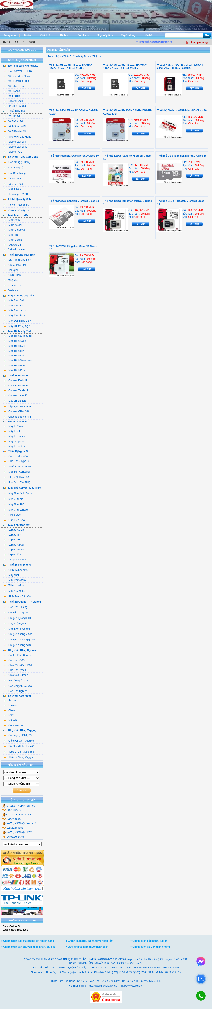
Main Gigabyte (14, 229)
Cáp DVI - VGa (14, 660)
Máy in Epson (14, 441)
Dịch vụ (64, 35)
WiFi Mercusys (14, 86)
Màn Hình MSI (14, 365)
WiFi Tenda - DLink (17, 76)
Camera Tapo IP (15, 395)
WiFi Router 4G (15, 131)
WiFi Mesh (12, 115)
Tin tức (28, 35)
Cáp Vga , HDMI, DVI (18, 735)
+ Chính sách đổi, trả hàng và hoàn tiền (89, 940)
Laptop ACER (14, 529)
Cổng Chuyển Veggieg (19, 740)
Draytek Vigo (13, 101)
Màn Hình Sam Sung (18, 335)
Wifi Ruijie (12, 95)
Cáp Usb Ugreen (15, 691)
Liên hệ (147, 35)
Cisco (9, 710)
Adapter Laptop (15, 559)
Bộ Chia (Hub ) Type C (19, 746)
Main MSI (11, 234)
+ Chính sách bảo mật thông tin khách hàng (27, 940)
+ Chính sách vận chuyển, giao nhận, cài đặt (28, 946)
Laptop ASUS (14, 544)
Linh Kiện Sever (15, 520)
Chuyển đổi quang (16, 612)
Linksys (10, 705)
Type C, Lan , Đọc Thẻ (19, 751)
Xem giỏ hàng (199, 42)
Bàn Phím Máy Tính (17, 259)
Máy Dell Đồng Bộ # (17, 320)
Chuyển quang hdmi (17, 645)
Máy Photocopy (15, 579)
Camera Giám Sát (16, 411)
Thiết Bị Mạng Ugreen (18, 466)
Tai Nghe (11, 270)
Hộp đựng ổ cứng (16, 680)
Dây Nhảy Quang (16, 623)
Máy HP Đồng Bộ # (17, 326)
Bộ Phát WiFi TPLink (18, 71)
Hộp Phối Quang (15, 607)
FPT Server (12, 514)
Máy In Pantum (15, 446)
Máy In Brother (14, 436)
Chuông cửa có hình (18, 416)
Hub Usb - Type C (16, 461)
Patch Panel (13, 178)
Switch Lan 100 (15, 141)
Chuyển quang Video (18, 634)
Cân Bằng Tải (14, 167)
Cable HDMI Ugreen (17, 655)
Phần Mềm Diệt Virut (18, 596)
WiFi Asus (12, 91)
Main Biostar (13, 239)
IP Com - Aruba (15, 105)
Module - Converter (17, 471)
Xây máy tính (105, 35)
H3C (9, 715)
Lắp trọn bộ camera (17, 406)
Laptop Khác (13, 554)
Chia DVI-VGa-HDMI (18, 665)
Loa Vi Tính (12, 285)
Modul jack (12, 188)
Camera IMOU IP (16, 385)
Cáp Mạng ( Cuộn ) (17, 162)
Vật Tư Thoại (13, 183)
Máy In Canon (14, 426)
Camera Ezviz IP (15, 380)
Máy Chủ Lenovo (16, 509)
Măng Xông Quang (17, 628)
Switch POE (13, 151)
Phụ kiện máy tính (16, 477)
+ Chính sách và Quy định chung (150, 946)
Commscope (13, 725)
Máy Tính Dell (14, 300)
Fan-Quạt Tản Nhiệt (17, 482)
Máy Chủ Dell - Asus (18, 493)
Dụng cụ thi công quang (19, 639)
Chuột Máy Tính (15, 265)
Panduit (10, 700)
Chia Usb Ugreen (16, 675)
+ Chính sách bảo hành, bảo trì (149, 940)
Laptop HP (12, 534)
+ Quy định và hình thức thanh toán (87, 946)
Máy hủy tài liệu (15, 590)
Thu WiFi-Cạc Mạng (17, 136)
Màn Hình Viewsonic (18, 360)
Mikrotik (10, 720)
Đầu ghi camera (15, 400)
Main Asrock (13, 224)
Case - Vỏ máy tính (17, 210)
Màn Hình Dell (14, 345)
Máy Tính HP (13, 305)
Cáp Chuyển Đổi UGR (19, 686)
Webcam (11, 290)
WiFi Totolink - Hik (16, 81)
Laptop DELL (13, 539)
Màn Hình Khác (15, 370)
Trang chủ (10, 35)
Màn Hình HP (14, 350)
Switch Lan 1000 (15, 146)
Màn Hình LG (14, 355)
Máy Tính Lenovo (16, 310)
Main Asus (12, 219)
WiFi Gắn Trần (14, 121)
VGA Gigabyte (14, 249)
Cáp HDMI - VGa (16, 456)
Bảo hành (83, 35)
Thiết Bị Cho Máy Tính (76, 56)
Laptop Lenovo (14, 549)
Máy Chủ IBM (14, 504)
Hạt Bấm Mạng (15, 173)
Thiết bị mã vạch (15, 585)
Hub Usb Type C (15, 670)
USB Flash (12, 275)
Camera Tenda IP (16, 390)
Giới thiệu (46, 35)
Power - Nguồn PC (17, 204)
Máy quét (11, 575)
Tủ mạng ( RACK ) (16, 194)
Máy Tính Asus (14, 315)
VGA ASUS (12, 244)
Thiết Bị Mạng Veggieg (19, 757)
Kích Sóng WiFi (15, 126)
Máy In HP (12, 431)
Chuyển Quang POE (18, 618)
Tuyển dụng (128, 35)
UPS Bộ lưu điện (16, 569)
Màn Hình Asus (15, 340)
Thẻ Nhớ (11, 280)
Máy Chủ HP (13, 498)
